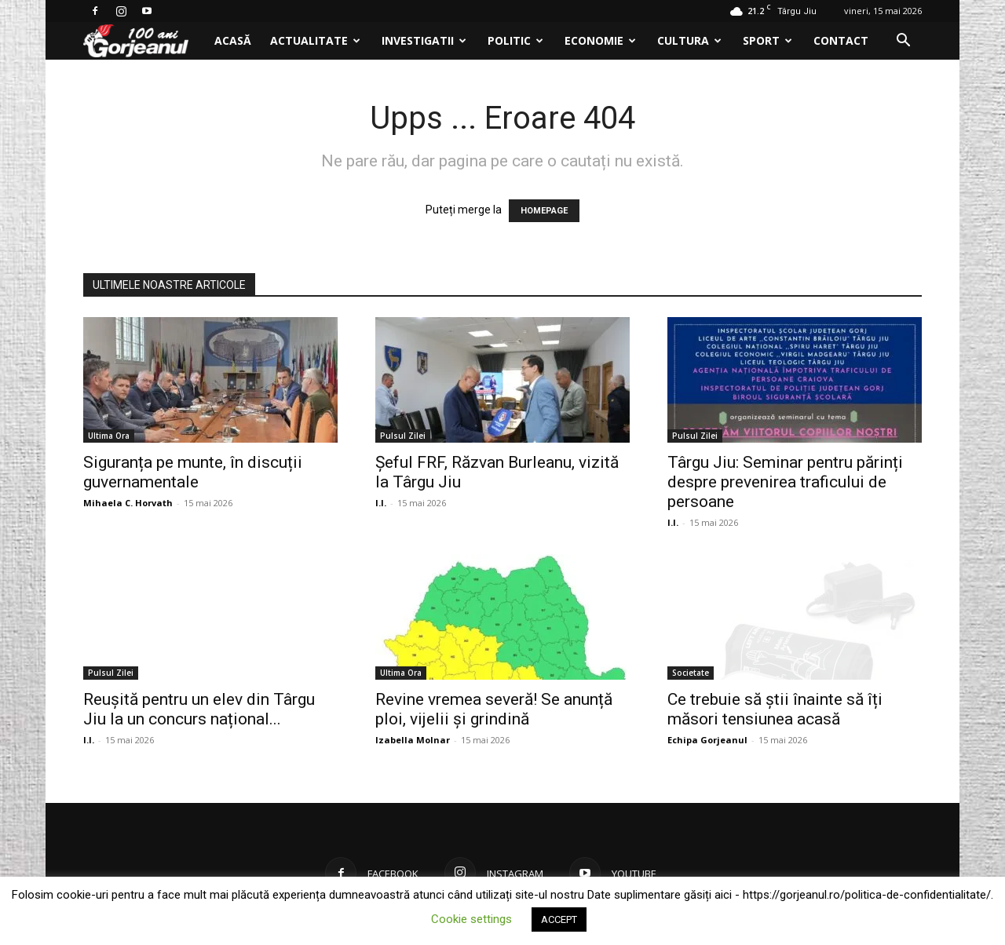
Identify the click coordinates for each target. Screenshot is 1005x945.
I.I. (380, 503)
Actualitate (315, 40)
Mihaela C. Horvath (128, 503)
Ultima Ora (109, 435)
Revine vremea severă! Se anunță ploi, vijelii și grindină (493, 709)
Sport (767, 40)
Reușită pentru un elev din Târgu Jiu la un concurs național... (199, 709)
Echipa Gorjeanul (707, 740)
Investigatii (424, 40)
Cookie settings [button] (471, 919)
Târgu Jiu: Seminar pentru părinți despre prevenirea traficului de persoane (785, 482)
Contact (840, 40)
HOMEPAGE (544, 211)
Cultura (689, 40)
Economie (600, 40)
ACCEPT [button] (559, 919)
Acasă (232, 40)
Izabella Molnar (412, 740)
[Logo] (144, 41)
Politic (515, 40)
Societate (690, 672)
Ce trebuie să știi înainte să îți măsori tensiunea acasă (775, 709)
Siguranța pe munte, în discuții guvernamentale (192, 472)
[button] (903, 42)
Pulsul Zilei (403, 435)
